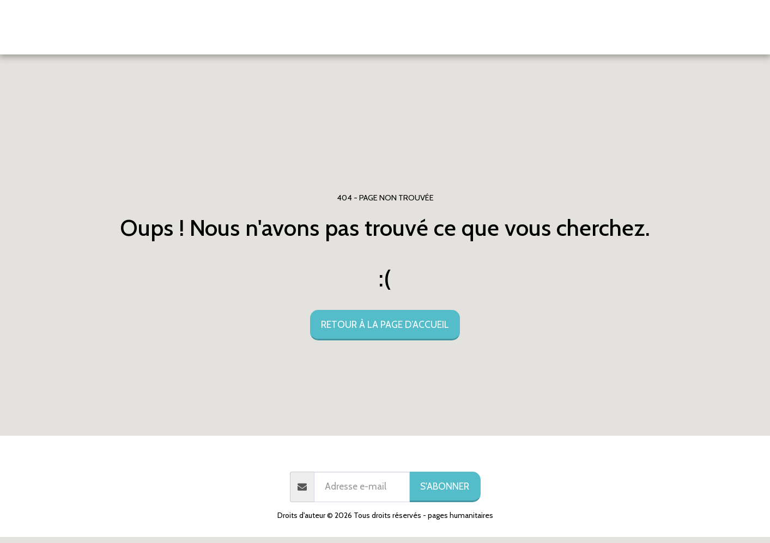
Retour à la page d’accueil (385, 324)
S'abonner (444, 486)
